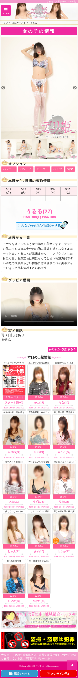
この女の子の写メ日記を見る (39, 225)
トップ (4, 23)
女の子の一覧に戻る (61, 349)
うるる (33, 23)
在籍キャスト (19, 23)
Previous (3, 88)
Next (75, 88)
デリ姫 (38, 666)
